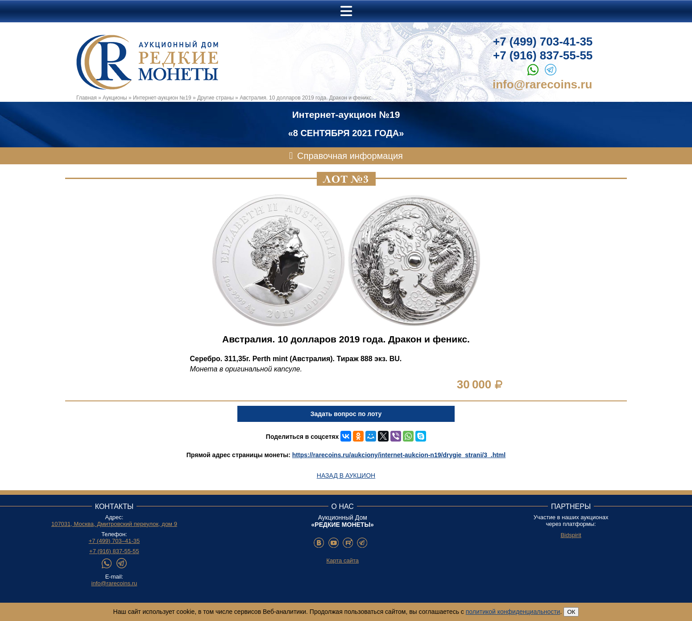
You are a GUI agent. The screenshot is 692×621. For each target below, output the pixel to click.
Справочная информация (350, 156)
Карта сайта (343, 560)
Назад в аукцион (346, 475)
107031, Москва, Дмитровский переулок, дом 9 (114, 524)
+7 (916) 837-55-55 (543, 55)
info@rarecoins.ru (542, 84)
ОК (571, 611)
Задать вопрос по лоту (346, 413)
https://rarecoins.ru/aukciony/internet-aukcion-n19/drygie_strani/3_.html (399, 454)
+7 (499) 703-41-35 (543, 41)
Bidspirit (570, 535)
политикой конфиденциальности (513, 611)
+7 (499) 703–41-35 (114, 541)
